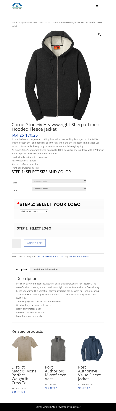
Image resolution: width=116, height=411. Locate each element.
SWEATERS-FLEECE (40, 22)
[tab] (20, 269)
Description (21, 269)
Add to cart (34, 243)
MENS (28, 22)
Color (15, 190)
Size (15, 182)
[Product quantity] (16, 243)
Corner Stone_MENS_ (79, 256)
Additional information (46, 269)
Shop (21, 22)
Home (14, 22)
